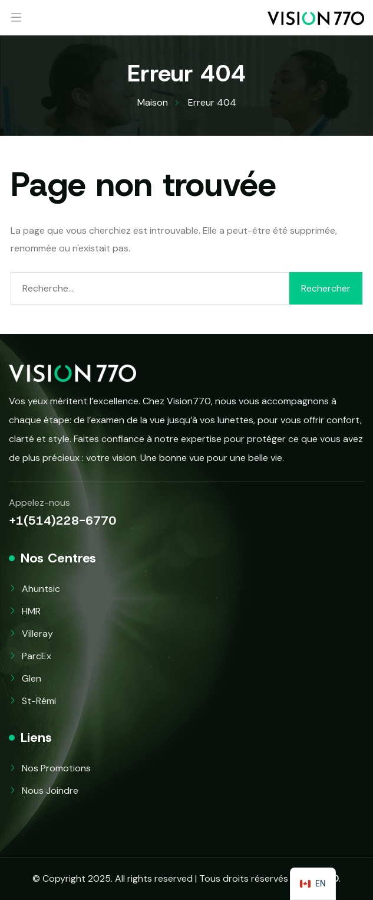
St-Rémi (39, 701)
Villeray (37, 633)
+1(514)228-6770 (62, 520)
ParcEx (36, 656)
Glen (31, 678)
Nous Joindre (50, 790)
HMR (31, 611)
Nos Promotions (56, 768)
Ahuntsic (41, 588)
